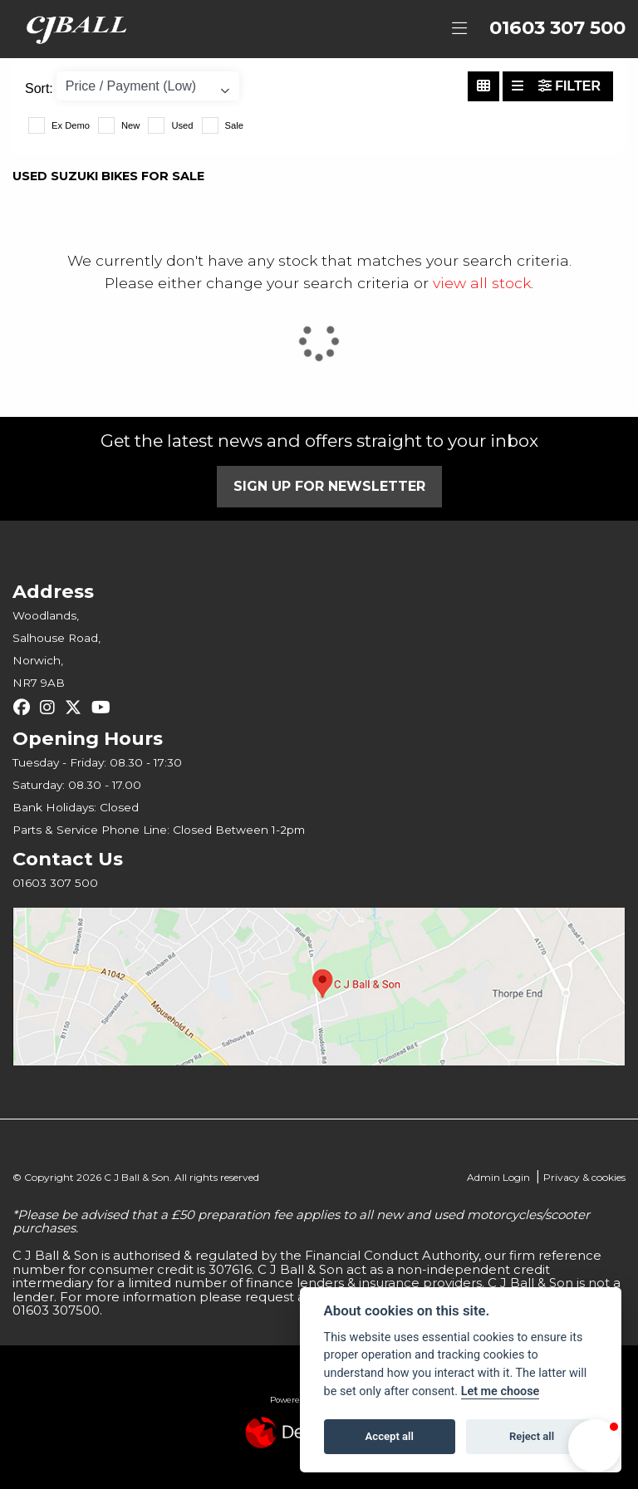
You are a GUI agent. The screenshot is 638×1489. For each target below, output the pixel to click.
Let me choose (500, 1391)
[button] (594, 1445)
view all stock (482, 282)
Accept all (390, 1436)
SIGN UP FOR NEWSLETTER (329, 486)
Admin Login (498, 1177)
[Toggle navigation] (459, 29)
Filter (569, 86)
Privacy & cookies (584, 1177)
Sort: (39, 88)
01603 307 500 (557, 28)
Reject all (531, 1436)
